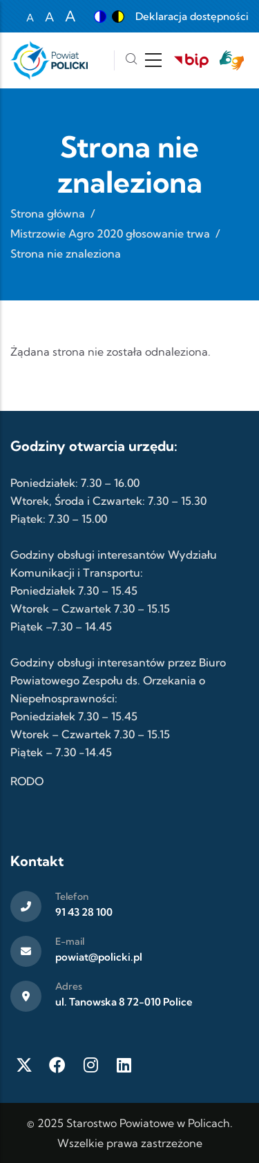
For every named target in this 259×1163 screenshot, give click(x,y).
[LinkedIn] (123, 1065)
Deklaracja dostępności (192, 16)
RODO (27, 781)
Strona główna (47, 213)
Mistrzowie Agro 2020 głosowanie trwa (110, 233)
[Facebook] (57, 1065)
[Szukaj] (131, 60)
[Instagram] (90, 1065)
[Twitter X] (24, 1065)
